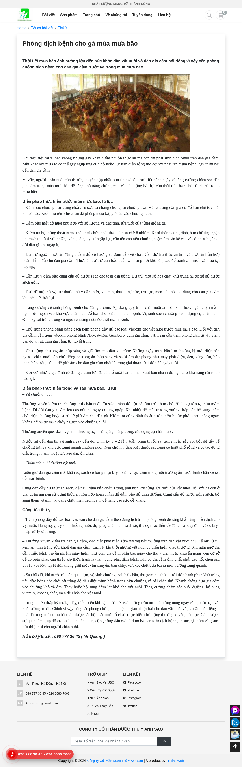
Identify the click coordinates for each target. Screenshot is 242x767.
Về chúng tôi (116, 15)
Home (21, 28)
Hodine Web (175, 761)
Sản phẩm (69, 15)
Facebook (132, 682)
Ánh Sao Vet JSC (100, 682)
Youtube (131, 690)
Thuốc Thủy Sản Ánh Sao (100, 710)
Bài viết (48, 15)
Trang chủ (91, 15)
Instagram (132, 698)
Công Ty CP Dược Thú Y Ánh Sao (101, 694)
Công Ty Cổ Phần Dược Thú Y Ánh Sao (115, 761)
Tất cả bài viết (42, 28)
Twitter (130, 706)
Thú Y (62, 28)
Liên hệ (164, 15)
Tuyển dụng (142, 15)
